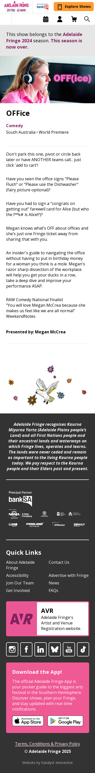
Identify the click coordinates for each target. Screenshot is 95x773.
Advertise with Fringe (69, 575)
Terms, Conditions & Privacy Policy (47, 744)
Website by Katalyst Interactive (47, 762)
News (54, 583)
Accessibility (17, 575)
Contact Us (59, 562)
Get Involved (18, 590)
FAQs (53, 590)
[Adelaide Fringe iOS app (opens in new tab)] (28, 721)
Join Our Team (20, 583)
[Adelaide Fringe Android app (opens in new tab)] (65, 721)
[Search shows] (88, 19)
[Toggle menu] (6, 19)
